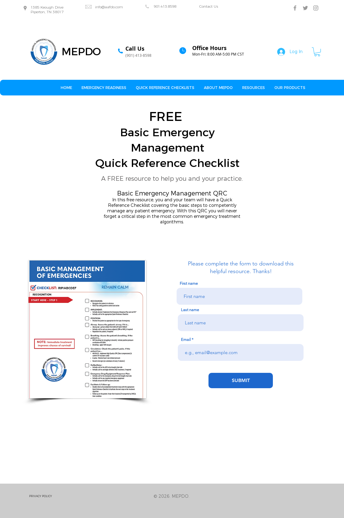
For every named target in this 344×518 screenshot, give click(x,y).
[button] (317, 51)
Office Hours (209, 48)
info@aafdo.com (109, 7)
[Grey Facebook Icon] (295, 8)
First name (189, 283)
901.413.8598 (165, 6)
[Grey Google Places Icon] (25, 8)
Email (186, 340)
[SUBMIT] (240, 380)
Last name (190, 310)
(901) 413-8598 (138, 55)
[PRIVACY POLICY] (51, 496)
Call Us (134, 48)
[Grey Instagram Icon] (315, 8)
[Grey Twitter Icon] (305, 8)
